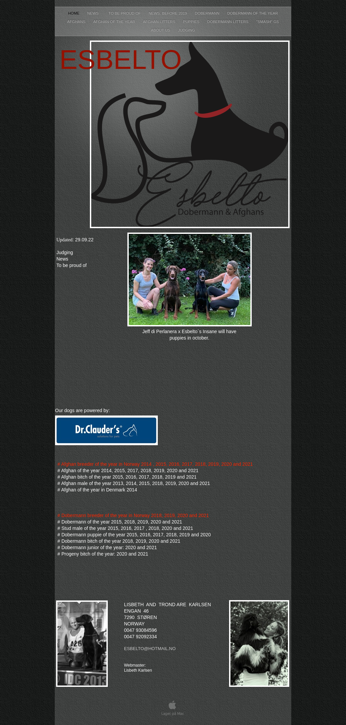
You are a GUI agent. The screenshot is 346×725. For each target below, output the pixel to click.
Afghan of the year (114, 22)
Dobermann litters (228, 22)
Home (74, 13)
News (94, 13)
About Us (161, 30)
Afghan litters (159, 22)
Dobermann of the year (252, 13)
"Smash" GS (267, 22)
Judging (186, 30)
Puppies (192, 22)
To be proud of (125, 13)
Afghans (76, 22)
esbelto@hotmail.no (150, 648)
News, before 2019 (168, 13)
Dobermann (208, 13)
